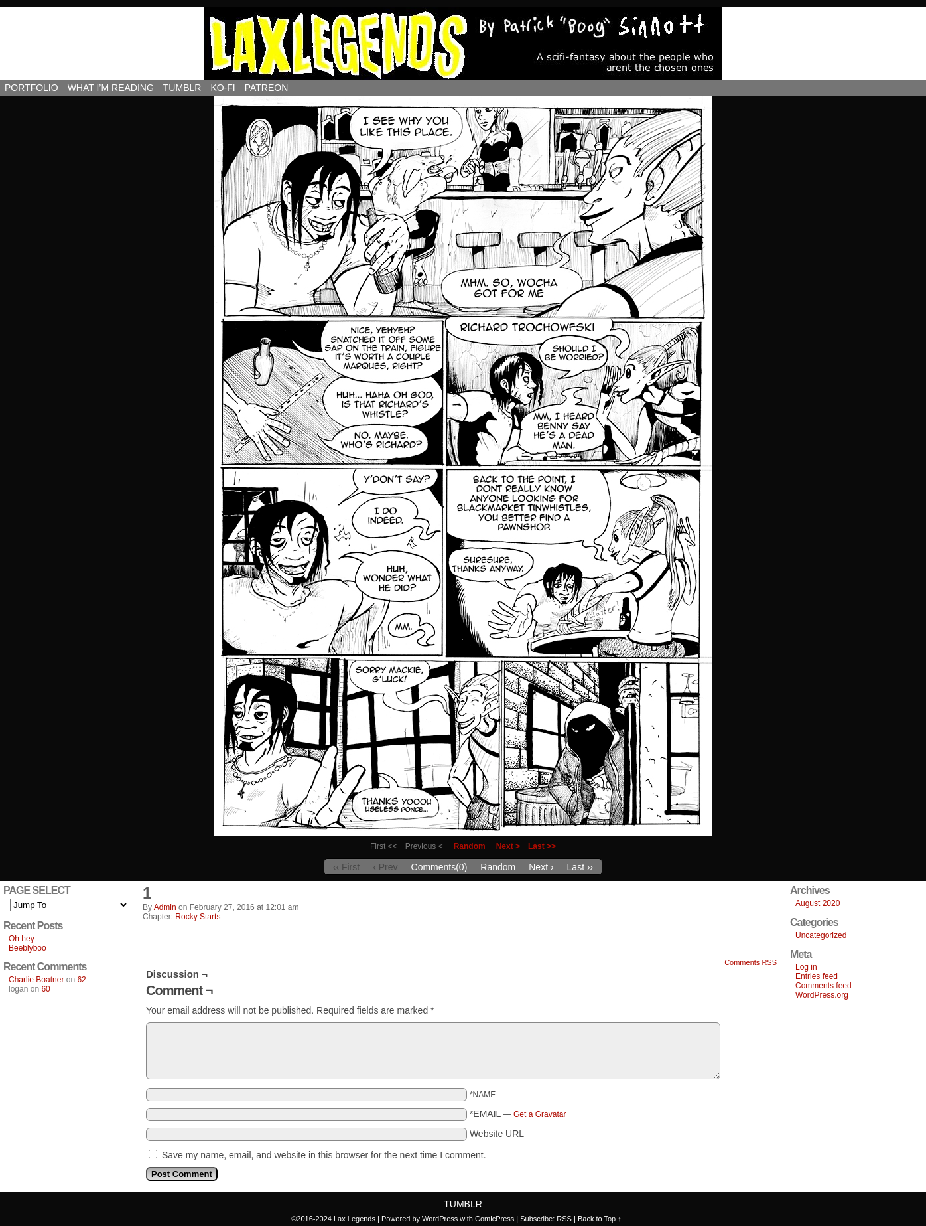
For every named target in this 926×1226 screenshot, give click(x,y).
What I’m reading (111, 87)
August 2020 (817, 903)
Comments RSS (750, 962)
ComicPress (494, 1219)
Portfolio (31, 87)
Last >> (542, 846)
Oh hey (21, 938)
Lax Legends (463, 43)
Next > (508, 846)
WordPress (440, 1219)
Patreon (267, 87)
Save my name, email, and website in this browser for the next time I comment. (324, 1155)
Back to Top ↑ (600, 1219)
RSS (564, 1219)
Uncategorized (820, 935)
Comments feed (823, 985)
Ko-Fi (222, 87)
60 (45, 989)
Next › (541, 867)
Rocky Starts (197, 916)
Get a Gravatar (539, 1114)
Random (470, 846)
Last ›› (580, 867)
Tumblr (182, 87)
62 (81, 979)
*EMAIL (518, 1114)
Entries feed (816, 976)
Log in (806, 967)
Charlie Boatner (36, 979)
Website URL (497, 1133)
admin (165, 907)
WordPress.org (821, 995)
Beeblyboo (27, 948)
